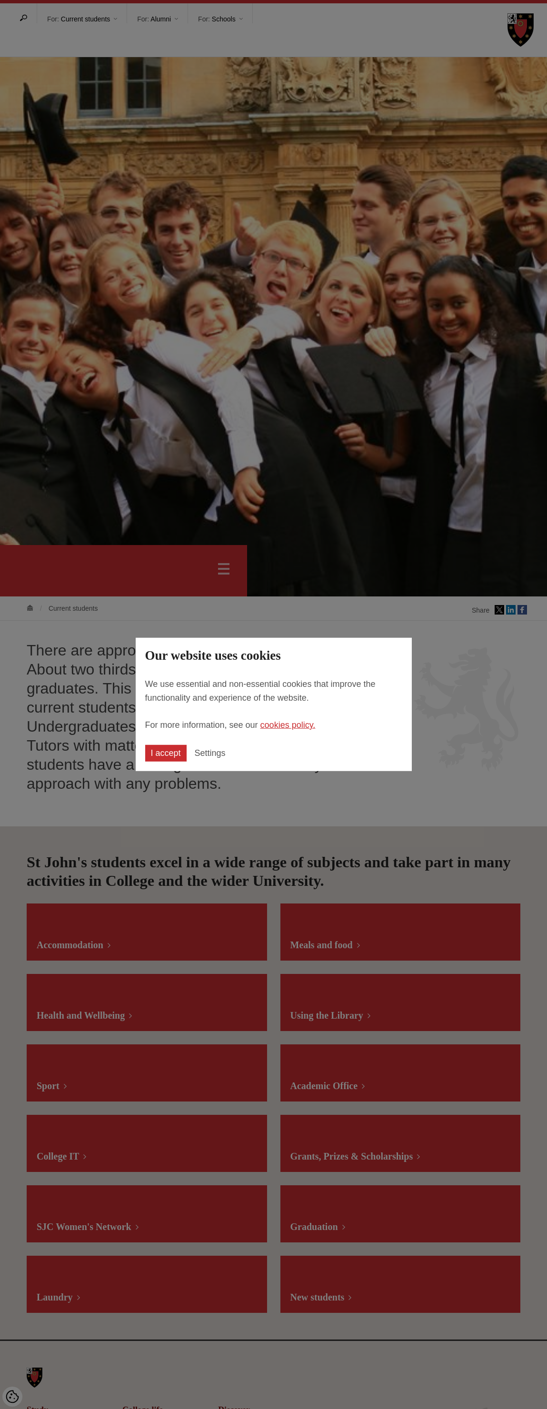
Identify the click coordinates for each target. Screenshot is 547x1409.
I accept (166, 753)
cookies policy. (288, 724)
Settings (210, 753)
